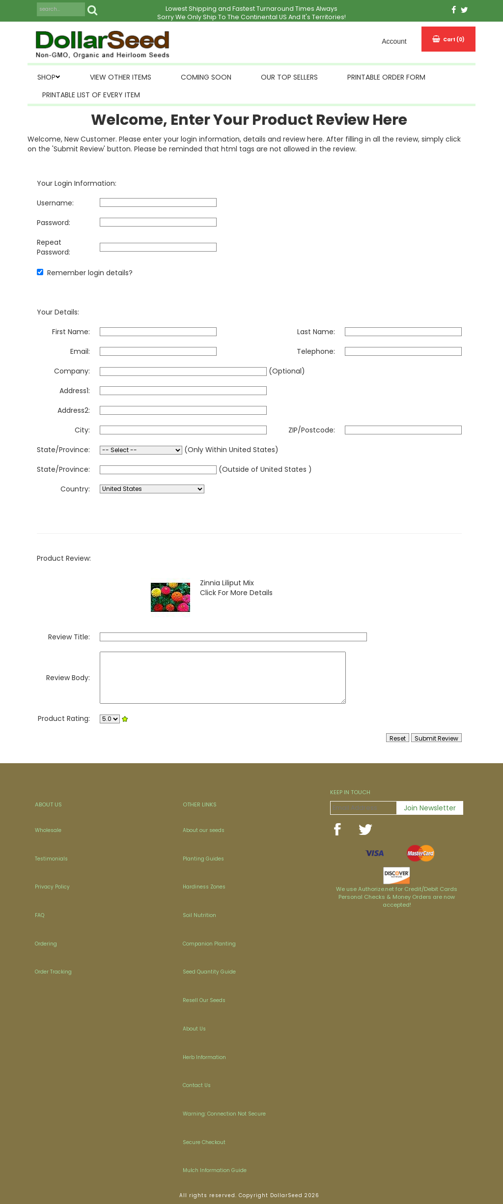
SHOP (46, 77)
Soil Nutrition (199, 915)
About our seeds (203, 830)
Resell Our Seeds (204, 1000)
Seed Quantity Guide (209, 971)
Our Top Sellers (289, 77)
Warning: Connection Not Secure (224, 1114)
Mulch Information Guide (215, 1170)
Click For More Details (236, 593)
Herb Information (204, 1057)
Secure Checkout (204, 1142)
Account (394, 41)
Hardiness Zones (204, 886)
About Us (194, 1028)
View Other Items (120, 77)
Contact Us (197, 1085)
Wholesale (48, 830)
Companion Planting (209, 943)
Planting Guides (203, 858)
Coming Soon (206, 77)
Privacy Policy (52, 886)
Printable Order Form (386, 77)
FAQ (39, 915)
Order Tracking (53, 971)
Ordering (46, 943)
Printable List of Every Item (91, 95)
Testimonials (51, 858)
